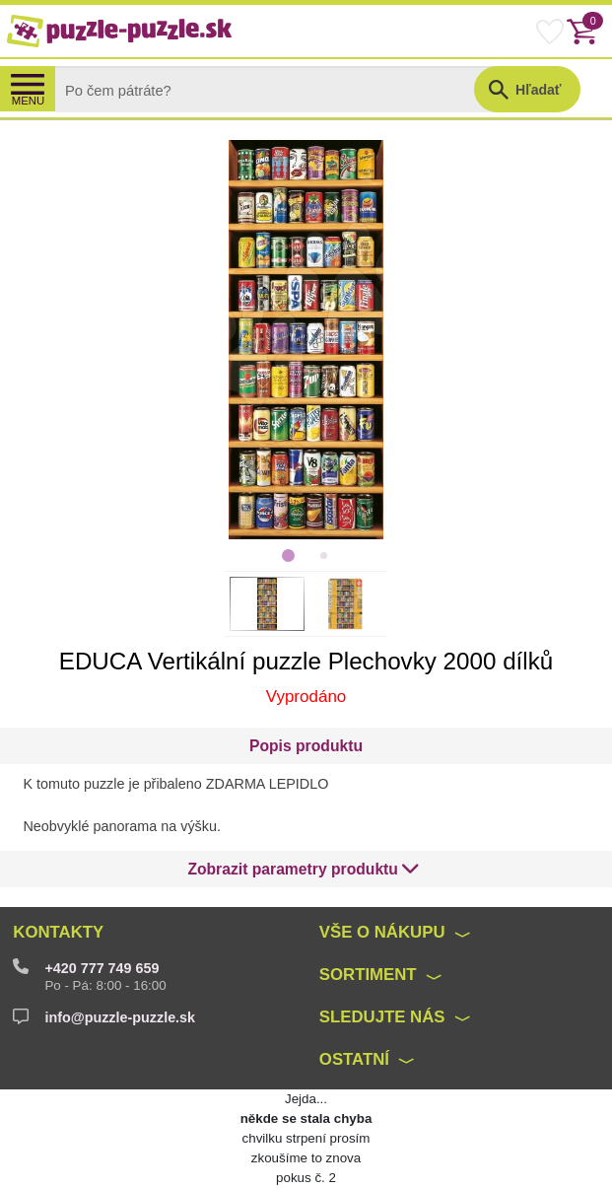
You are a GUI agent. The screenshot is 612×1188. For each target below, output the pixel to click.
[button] (303, 869)
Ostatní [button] (354, 1059)
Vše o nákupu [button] (382, 932)
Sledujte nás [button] (382, 1017)
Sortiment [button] (368, 974)
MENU (28, 100)
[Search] (280, 89)
